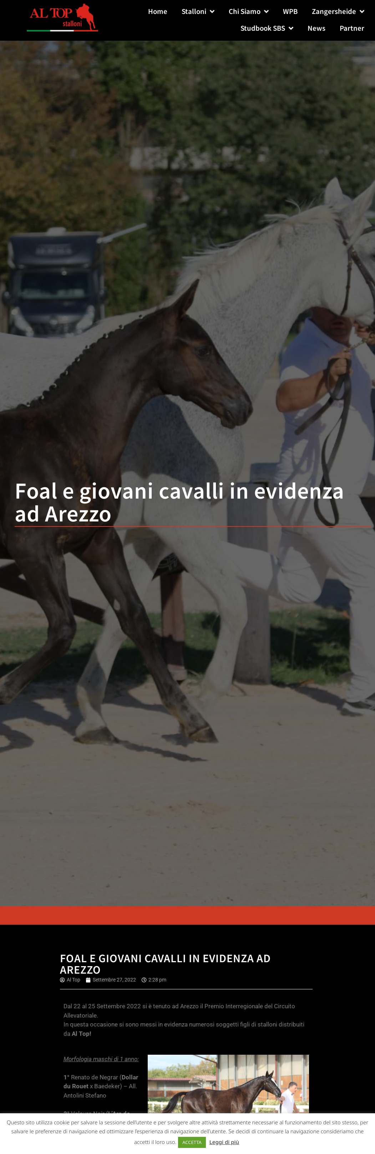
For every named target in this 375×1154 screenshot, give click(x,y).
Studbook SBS (266, 28)
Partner (352, 28)
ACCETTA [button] (192, 1142)
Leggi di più (224, 1141)
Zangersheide (338, 12)
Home (157, 11)
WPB (290, 11)
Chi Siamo (249, 12)
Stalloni (198, 12)
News (316, 28)
